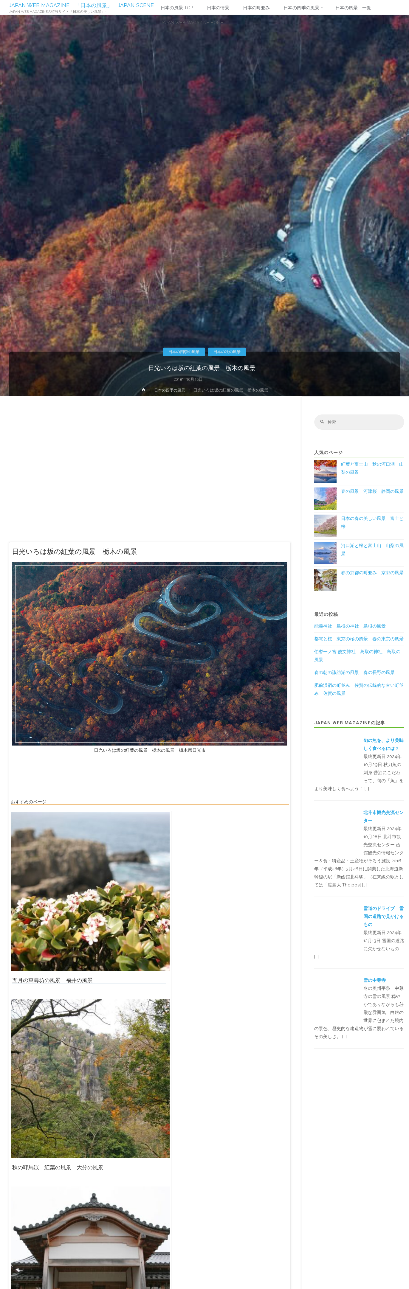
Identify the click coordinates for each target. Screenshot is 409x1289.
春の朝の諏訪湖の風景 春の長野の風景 (354, 673)
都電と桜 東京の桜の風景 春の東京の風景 (359, 639)
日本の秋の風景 (228, 351)
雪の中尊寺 (374, 981)
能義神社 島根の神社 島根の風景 (350, 626)
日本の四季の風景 (182, 351)
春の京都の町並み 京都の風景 (372, 573)
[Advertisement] (150, 472)
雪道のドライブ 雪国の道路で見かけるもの (383, 917)
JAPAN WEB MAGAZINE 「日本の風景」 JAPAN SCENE (81, 5)
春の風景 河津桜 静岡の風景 (372, 492)
